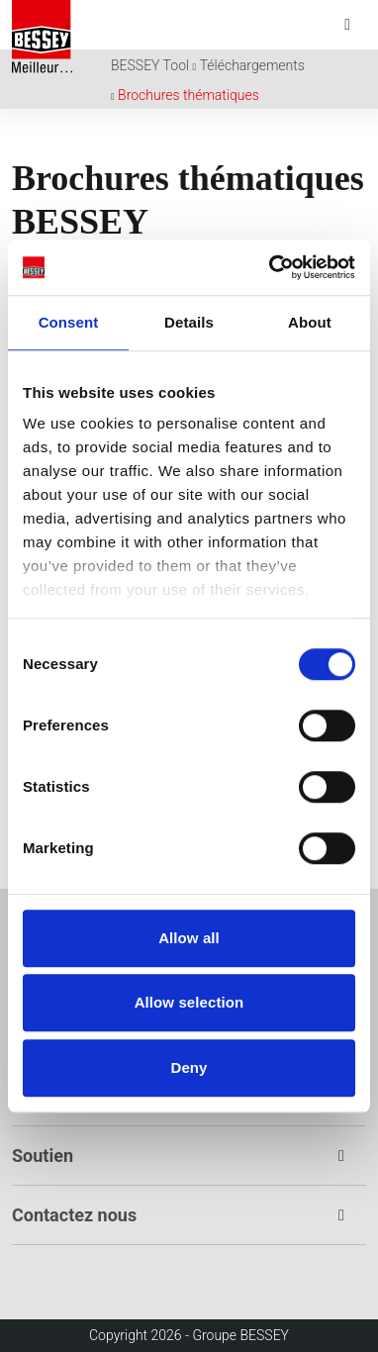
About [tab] (309, 322)
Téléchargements (252, 65)
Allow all (189, 937)
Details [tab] (189, 322)
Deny (188, 1067)
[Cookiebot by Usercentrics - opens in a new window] (270, 267)
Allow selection (189, 1002)
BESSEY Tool (150, 65)
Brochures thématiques (188, 95)
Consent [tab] (69, 322)
